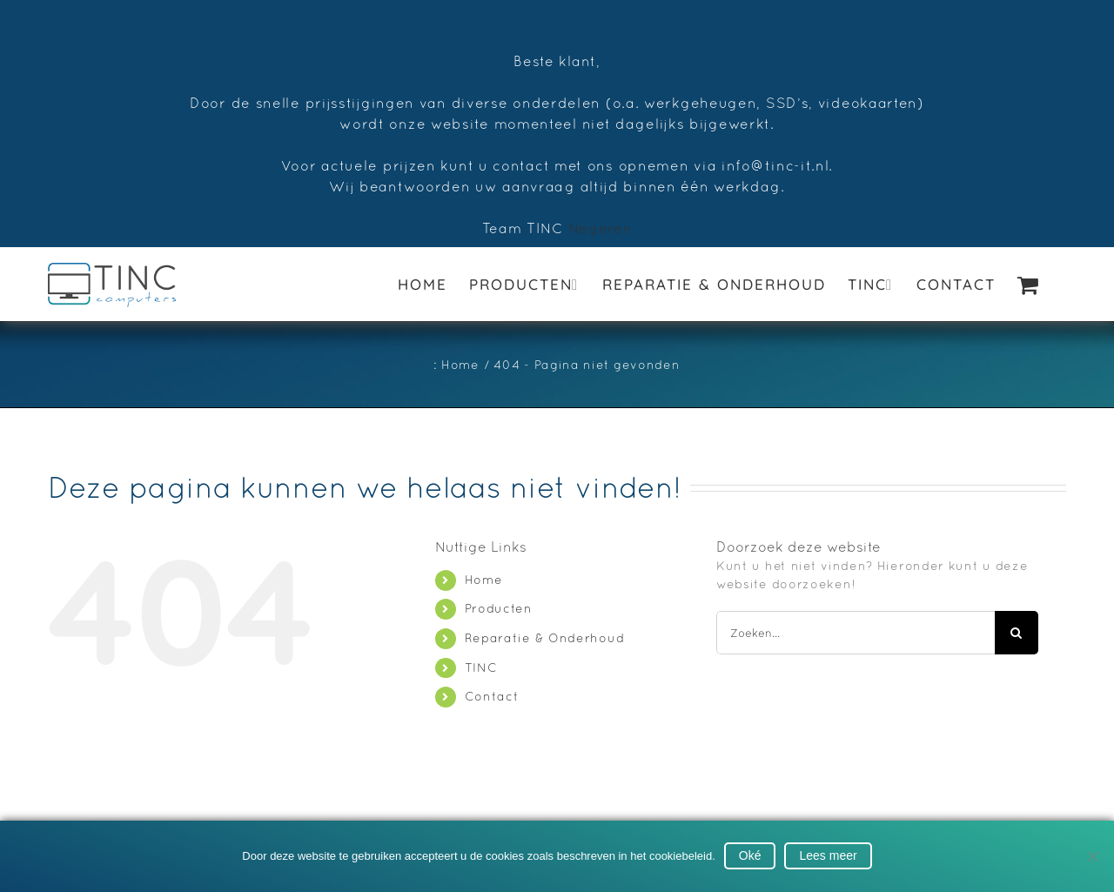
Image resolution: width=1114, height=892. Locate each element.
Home (484, 580)
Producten (499, 608)
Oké (750, 855)
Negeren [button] (600, 228)
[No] (1092, 856)
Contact (492, 696)
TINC (481, 667)
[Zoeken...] (855, 632)
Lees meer (827, 855)
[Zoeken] (1016, 632)
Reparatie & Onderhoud (545, 638)
